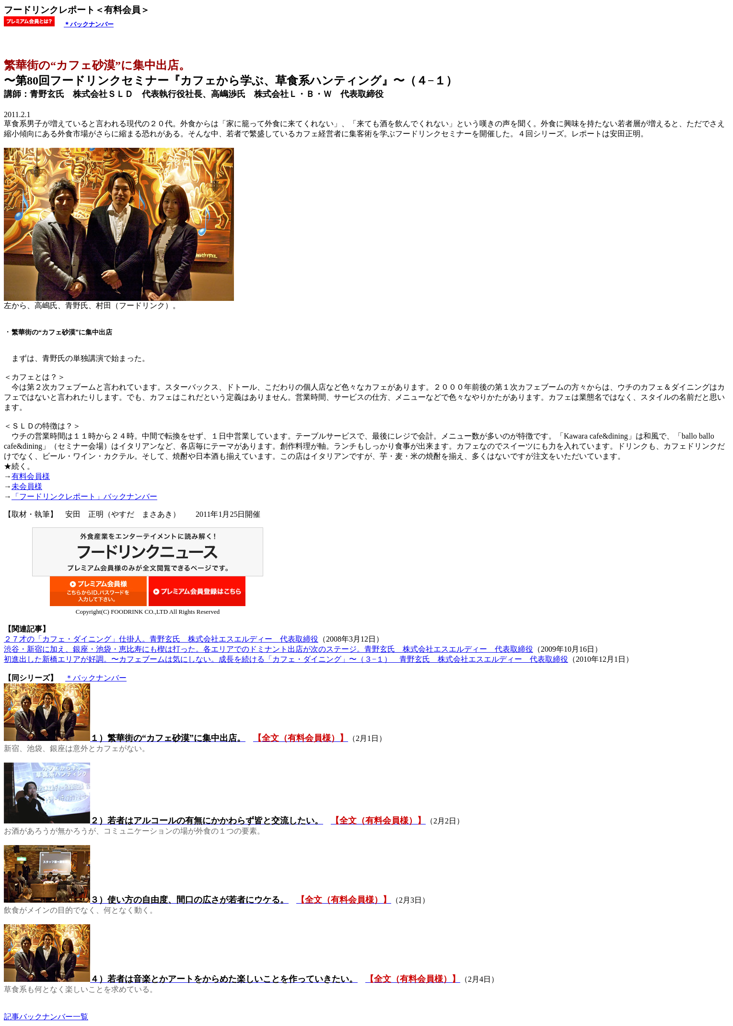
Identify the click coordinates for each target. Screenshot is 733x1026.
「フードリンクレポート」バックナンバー (84, 496)
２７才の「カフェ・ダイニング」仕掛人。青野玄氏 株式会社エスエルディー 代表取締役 (161, 639)
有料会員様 (31, 476)
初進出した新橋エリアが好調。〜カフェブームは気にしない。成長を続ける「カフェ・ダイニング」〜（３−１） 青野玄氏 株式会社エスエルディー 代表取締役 (286, 659)
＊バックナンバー (89, 24)
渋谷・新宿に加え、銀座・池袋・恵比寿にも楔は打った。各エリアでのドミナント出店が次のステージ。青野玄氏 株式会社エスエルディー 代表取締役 (268, 649)
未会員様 (27, 486)
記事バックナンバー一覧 (46, 1017)
